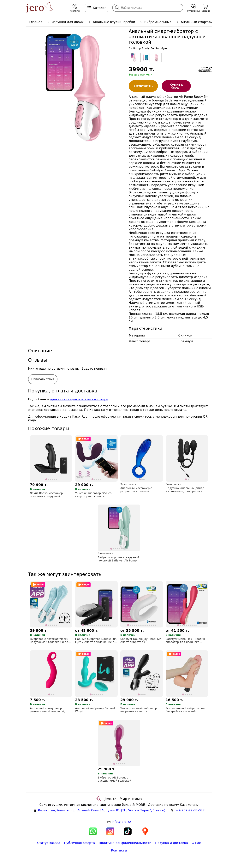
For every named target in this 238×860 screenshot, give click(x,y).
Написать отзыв (42, 379)
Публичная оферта (79, 843)
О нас (196, 843)
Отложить (143, 86)
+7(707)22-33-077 (190, 810)
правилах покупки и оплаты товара (79, 399)
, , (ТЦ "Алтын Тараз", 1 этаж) (101, 810)
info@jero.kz (121, 822)
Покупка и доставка (171, 843)
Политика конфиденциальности (125, 843)
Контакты (119, 850)
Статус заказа (48, 843)
